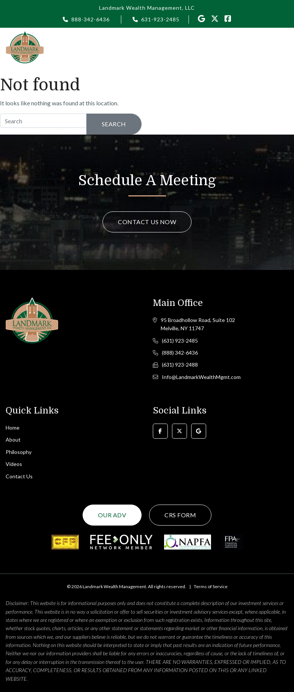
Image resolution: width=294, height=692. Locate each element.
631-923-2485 (160, 19)
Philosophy (19, 452)
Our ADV (112, 514)
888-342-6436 (90, 19)
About (13, 439)
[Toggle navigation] (284, 47)
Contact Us (19, 476)
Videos (14, 464)
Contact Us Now (147, 221)
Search (114, 123)
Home (13, 427)
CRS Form (180, 514)
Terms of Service (211, 586)
